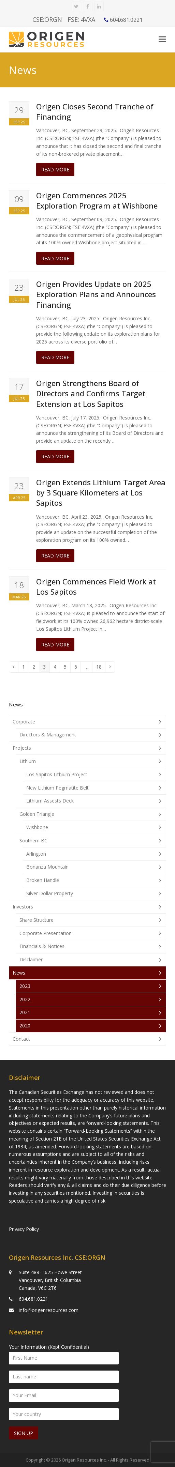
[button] (162, 39)
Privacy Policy (24, 1229)
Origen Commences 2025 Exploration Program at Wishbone (97, 200)
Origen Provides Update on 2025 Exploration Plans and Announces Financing (96, 294)
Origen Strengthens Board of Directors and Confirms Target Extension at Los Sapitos (90, 393)
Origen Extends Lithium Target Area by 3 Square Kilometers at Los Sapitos (100, 492)
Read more (55, 169)
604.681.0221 (33, 1299)
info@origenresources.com (48, 1310)
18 (100, 667)
